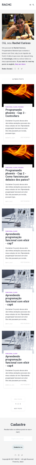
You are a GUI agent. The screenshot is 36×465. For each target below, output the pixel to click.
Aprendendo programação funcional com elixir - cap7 (17, 239)
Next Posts (18, 408)
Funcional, (9, 107)
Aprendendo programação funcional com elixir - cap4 (17, 361)
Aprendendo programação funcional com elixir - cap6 (17, 300)
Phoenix (21, 107)
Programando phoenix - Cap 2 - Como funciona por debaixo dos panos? (17, 175)
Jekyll (21, 462)
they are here (20, 64)
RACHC (7, 4)
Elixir (15, 231)
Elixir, (15, 107)
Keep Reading (26, 137)
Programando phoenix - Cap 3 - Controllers (15, 113)
